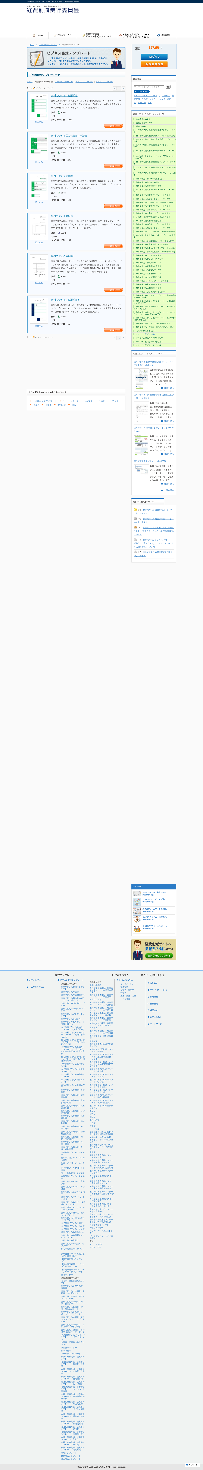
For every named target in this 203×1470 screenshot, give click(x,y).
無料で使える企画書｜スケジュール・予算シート (73, 1325)
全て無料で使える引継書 (72, 1223)
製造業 (93, 1117)
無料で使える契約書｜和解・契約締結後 (72, 1138)
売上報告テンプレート (71, 1459)
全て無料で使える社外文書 (73, 1229)
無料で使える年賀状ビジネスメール (73, 1244)
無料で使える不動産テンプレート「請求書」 (101, 1070)
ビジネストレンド (128, 984)
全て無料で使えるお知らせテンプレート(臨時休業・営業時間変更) (73, 1059)
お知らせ (62, 405)
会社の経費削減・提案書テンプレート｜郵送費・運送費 (73, 1364)
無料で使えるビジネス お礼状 (73, 1193)
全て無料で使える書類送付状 (73, 1086)
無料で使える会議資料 (71, 1019)
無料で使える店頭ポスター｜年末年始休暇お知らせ (101, 1187)
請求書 (48, 405)
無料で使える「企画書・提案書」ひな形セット (73, 1292)
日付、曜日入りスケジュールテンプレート (73, 1208)
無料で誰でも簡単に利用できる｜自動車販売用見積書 (101, 1133)
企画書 (102, 401)
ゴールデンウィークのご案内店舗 (101, 1237)
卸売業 (93, 1114)
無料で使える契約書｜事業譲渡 (73, 1091)
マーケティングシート (71, 1353)
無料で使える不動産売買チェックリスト (101, 1106)
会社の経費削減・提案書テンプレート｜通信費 (73, 1428)
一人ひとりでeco (36, 987)
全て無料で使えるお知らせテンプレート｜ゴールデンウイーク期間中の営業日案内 (73, 1050)
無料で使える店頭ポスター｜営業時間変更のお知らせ (101, 1166)
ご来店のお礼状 (96, 1228)
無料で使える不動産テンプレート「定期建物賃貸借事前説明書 (101, 1064)
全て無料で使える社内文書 (73, 1226)
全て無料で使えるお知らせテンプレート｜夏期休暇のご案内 (73, 1034)
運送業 (93, 1111)
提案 (74, 405)
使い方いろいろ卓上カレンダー (101, 1232)
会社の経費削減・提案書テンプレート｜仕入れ (73, 1438)
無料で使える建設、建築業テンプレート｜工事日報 (101, 1019)
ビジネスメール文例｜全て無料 (73, 1169)
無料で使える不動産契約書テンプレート (101, 1045)
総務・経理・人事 (128, 996)
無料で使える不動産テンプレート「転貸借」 (101, 1080)
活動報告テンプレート (71, 1456)
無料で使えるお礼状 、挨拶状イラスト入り (73, 1203)
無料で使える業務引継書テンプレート (73, 988)
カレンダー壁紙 (96, 1244)
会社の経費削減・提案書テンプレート (73, 1357)
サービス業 (94, 1129)
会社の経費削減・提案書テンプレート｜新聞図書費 (73, 1377)
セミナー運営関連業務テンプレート (73, 1282)
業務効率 (124, 987)
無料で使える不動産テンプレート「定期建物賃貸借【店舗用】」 (101, 1056)
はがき (36, 405)
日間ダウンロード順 (104, 81)
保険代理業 (94, 1120)
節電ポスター (67, 1275)
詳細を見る (169, 388)
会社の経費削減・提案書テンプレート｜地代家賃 (73, 1448)
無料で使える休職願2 (62, 256)
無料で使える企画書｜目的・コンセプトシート (72, 1313)
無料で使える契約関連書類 (73, 995)
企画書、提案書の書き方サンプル (73, 1343)
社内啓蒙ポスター (69, 1347)
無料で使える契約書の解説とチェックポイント (73, 999)
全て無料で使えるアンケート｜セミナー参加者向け (101, 1221)
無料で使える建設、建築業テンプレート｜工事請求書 (101, 1009)
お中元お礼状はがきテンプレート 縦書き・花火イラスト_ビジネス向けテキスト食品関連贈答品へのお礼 (154, 543)
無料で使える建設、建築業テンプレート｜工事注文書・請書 (101, 1025)
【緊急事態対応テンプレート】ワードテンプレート (73, 1270)
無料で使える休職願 (62, 176)
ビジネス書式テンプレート (48, 45)
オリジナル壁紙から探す (146, 334)
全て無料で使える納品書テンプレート (73, 1075)
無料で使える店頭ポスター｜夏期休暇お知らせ (101, 1182)
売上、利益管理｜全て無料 (73, 1173)
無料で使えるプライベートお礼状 (73, 1198)
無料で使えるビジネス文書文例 (73, 1182)
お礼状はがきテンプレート (45, 401)
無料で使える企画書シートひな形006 (150, 461)
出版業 (93, 1152)
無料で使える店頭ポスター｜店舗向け (101, 1172)
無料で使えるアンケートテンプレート (73, 1015)
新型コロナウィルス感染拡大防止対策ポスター (73, 1255)
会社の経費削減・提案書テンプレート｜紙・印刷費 (73, 1383)
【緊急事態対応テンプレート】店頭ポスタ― (73, 1265)
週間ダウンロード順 (84, 81)
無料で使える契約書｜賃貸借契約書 (73, 1112)
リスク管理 (125, 999)
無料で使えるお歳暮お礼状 (73, 1232)
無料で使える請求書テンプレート (73, 1004)
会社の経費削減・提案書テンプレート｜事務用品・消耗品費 (73, 1396)
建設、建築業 (95, 985)
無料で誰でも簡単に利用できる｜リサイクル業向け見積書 (101, 1139)
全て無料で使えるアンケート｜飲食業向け (101, 1210)
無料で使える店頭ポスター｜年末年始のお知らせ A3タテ (102, 1193)
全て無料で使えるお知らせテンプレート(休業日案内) (73, 1028)
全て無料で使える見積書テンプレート (73, 1065)
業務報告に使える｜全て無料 (73, 1153)
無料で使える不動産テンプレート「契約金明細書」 (101, 1096)
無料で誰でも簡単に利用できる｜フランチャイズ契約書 (101, 1147)
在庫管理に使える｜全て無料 (73, 1177)
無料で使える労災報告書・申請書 (69, 135)
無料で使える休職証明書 (64, 95)
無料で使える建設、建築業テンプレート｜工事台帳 (101, 1014)
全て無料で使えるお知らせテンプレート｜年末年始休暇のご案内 (73, 1042)
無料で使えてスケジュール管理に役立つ (73, 1023)
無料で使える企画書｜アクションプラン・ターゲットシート (73, 1319)
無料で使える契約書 (70, 992)
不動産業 (93, 1041)
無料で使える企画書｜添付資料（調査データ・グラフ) (73, 1331)
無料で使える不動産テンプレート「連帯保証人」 (101, 1086)
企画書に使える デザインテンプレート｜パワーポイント (73, 1337)
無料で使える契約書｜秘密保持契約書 (73, 1132)
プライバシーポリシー (159, 990)
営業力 (123, 993)
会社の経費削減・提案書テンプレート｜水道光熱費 (73, 1403)
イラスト (115, 401)
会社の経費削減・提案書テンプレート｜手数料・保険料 (73, 1416)
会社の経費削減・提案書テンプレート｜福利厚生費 (73, 1433)
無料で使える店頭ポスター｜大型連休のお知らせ (101, 1205)
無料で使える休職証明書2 (65, 299)
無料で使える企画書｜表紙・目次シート (72, 1302)
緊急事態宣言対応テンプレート (73, 1250)
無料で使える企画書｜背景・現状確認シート (72, 1308)
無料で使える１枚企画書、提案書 (73, 1287)
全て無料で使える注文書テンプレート (73, 1070)
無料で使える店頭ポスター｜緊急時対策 (101, 1156)
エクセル (74, 401)
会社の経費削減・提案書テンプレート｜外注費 (73, 1443)
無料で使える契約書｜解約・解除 (72, 1127)
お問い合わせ (156, 1017)
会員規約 (154, 1003)
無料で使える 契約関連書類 (101, 1037)
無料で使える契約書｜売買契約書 (73, 1117)
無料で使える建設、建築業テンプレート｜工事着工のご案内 (101, 990)
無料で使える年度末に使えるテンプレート (73, 1219)
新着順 (29, 81)
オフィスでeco (35, 980)
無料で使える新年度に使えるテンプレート (73, 1213)
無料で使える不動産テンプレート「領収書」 (101, 1050)
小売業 (93, 1123)
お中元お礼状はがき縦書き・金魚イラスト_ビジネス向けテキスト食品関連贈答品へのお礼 (154, 531)
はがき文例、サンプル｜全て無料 (73, 1158)
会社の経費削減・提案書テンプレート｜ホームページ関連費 (73, 1389)
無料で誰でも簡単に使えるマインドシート (73, 1297)
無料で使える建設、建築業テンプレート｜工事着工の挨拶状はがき (101, 997)
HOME (32, 45)
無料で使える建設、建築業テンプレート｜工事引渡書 (101, 1032)
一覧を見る (169, 490)
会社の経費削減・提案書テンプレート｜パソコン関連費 (73, 1409)
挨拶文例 (89, 401)
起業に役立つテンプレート (101, 1225)
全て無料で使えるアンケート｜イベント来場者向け (101, 1215)
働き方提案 (66, 1350)
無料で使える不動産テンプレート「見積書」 (101, 1075)
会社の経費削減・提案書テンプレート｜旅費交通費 (73, 1422)
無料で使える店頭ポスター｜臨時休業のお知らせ (101, 1161)
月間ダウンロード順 (64, 81)
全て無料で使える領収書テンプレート (73, 1080)
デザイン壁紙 (95, 1247)
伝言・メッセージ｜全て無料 (73, 1164)
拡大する (39, 122)
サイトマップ (156, 1024)
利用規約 (154, 997)
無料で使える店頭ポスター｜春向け (101, 1177)
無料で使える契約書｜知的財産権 (73, 1122)
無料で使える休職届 (62, 216)
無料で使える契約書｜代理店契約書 (73, 1106)
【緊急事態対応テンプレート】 (73, 1260)
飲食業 (93, 1126)
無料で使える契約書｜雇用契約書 (73, 1096)
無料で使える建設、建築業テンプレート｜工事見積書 (101, 1003)
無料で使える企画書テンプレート (73, 1009)
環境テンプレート (69, 1453)
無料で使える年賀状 (70, 1240)
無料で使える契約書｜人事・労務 (72, 1143)
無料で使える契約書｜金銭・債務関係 (72, 1148)
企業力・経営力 (127, 990)
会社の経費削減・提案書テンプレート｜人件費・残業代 (73, 1371)
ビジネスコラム (126, 980)
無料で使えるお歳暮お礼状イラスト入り (73, 1236)
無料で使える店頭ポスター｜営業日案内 (101, 1200)
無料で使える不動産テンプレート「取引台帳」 (101, 1091)
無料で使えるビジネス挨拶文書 (73, 1187)
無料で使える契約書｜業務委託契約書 (73, 1101)
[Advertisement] (121, 23)
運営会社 (154, 1010)
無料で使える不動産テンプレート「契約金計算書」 (101, 1101)
